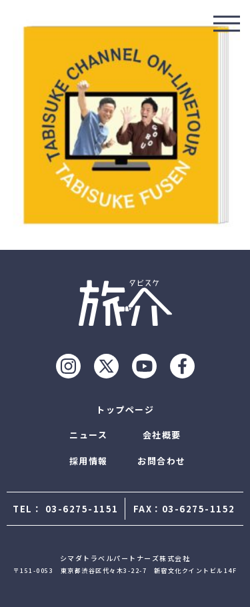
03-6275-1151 (82, 508)
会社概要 (162, 434)
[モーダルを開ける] (226, 23)
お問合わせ (161, 460)
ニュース (88, 434)
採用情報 (88, 460)
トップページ (125, 409)
